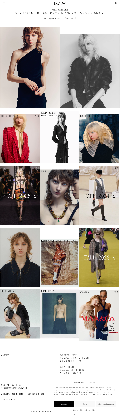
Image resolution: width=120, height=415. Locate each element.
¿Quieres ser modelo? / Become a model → (24, 394)
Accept (64, 404)
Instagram (49, 18)
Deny (85, 404)
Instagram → (8, 399)
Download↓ (70, 18)
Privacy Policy (90, 410)
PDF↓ (59, 18)
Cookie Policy (78, 410)
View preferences (106, 404)
